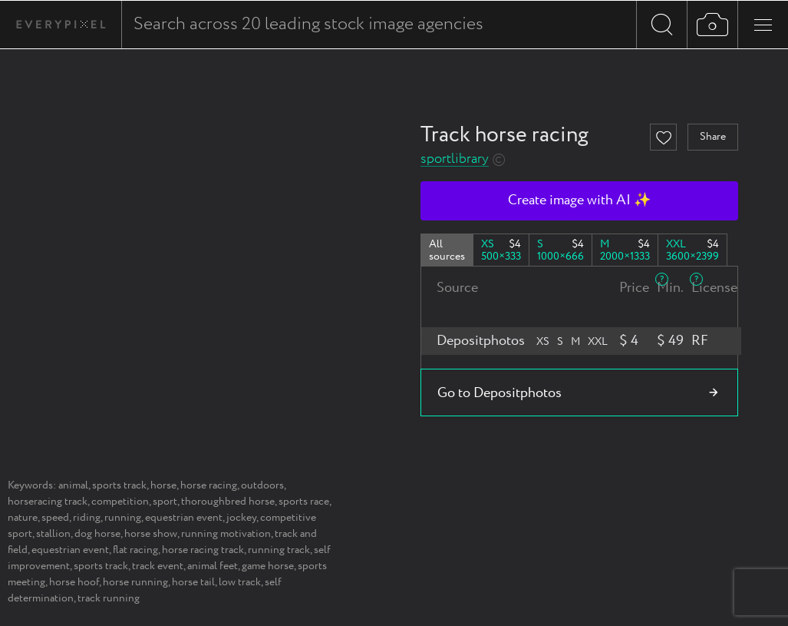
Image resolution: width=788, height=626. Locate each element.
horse (163, 485)
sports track (119, 485)
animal (73, 485)
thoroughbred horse (228, 501)
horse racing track (203, 550)
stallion (53, 534)
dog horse (97, 534)
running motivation (226, 534)
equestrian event (184, 517)
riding (87, 517)
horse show (150, 534)
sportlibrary (454, 159)
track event (157, 566)
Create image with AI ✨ (579, 200)
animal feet (212, 566)
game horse (268, 566)
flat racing (135, 550)
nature (23, 517)
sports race (304, 501)
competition (120, 501)
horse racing (208, 485)
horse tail (193, 582)
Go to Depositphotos (499, 393)
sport (165, 501)
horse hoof (74, 582)
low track (240, 582)
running (122, 517)
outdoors (262, 485)
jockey (241, 517)
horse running (135, 582)
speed (55, 517)
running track (279, 550)
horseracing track (47, 501)
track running (108, 598)
